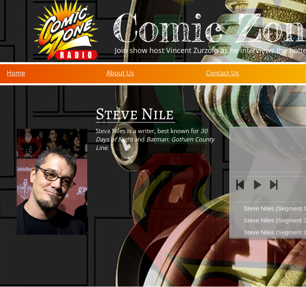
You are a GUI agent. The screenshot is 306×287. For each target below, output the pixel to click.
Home (16, 73)
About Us (120, 73)
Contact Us (222, 73)
